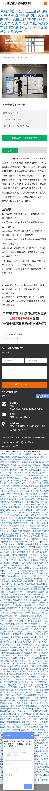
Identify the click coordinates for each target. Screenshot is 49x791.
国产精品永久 (21, 610)
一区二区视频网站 (34, 716)
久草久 (33, 499)
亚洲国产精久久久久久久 (33, 621)
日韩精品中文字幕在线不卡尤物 (20, 650)
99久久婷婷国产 (15, 621)
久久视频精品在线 (12, 674)
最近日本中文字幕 (28, 526)
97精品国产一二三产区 (28, 629)
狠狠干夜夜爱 (26, 708)
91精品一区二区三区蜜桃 (17, 685)
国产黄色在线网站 (18, 677)
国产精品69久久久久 (19, 587)
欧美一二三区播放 (14, 489)
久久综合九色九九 (8, 547)
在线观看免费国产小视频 (21, 634)
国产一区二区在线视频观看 (34, 473)
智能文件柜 (28, 57)
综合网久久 (33, 610)
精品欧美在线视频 (36, 587)
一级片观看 (13, 629)
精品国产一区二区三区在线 (16, 700)
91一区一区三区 (10, 571)
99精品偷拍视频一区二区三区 (34, 605)
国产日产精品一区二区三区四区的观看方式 (22, 465)
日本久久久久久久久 (30, 703)
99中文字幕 (32, 722)
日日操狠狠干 (36, 478)
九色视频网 (12, 504)
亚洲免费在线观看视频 (9, 536)
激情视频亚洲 (32, 626)
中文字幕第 (5, 512)
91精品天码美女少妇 (32, 515)
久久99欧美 (12, 499)
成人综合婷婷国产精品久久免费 (35, 640)
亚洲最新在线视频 (18, 475)
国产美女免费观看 (32, 613)
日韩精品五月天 (26, 462)
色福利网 (20, 682)
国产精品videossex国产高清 (22, 467)
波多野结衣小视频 (24, 581)
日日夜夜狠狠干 (37, 616)
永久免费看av (23, 499)
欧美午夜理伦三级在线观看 (20, 518)
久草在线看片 (27, 653)
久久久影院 (43, 610)
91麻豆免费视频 (21, 555)
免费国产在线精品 (36, 700)
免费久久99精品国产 (30, 483)
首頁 (13, 57)
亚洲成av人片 (14, 708)
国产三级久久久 (29, 647)
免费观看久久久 (27, 573)
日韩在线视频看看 (36, 549)
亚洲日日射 (41, 637)
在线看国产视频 (27, 597)
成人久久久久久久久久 (40, 753)
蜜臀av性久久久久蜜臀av (13, 632)
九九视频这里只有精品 (12, 534)
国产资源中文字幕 (18, 661)
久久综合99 (15, 563)
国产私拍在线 (41, 510)
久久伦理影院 (29, 534)
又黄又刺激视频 (37, 571)
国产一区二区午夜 (29, 719)
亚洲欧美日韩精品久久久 (39, 523)
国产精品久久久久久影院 (24, 666)
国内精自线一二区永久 (9, 690)
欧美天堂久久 (38, 775)
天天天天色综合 (22, 478)
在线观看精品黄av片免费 (10, 608)
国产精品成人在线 (35, 618)
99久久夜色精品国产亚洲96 (12, 470)
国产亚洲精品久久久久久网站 (23, 481)
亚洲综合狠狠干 (35, 624)
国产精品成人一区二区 (38, 600)
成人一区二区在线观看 (14, 579)
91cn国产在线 (22, 600)
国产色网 (41, 730)
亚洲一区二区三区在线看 (31, 669)
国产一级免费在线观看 (40, 491)
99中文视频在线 (31, 727)
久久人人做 (25, 491)
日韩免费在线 (20, 663)
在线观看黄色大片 (27, 690)
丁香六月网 (17, 473)
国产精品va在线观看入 (9, 462)
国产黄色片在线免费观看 (33, 512)
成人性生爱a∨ (40, 674)
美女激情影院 (29, 552)
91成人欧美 (44, 544)
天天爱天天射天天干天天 (10, 714)
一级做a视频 (32, 663)
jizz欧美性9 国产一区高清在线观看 (33, 687)
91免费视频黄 (16, 552)
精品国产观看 (23, 560)
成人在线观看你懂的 (8, 698)
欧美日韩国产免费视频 (20, 706)
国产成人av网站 (13, 719)
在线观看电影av (31, 470)
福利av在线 (19, 565)
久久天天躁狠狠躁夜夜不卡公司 (18, 502)
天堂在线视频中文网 (35, 475)
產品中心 (20, 57)
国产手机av (13, 520)
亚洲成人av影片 (17, 655)
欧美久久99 (13, 544)
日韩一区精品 (9, 610)
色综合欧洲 (31, 602)
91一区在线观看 (39, 634)
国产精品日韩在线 (29, 608)
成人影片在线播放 (39, 507)
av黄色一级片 (16, 512)
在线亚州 (34, 496)
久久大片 (29, 632)
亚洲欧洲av (30, 682)
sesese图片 (16, 645)
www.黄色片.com (28, 637)
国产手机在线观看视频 (10, 597)
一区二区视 (35, 761)
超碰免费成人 (24, 616)
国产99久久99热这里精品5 (32, 563)
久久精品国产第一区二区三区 (34, 714)
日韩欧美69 (15, 584)
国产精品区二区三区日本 (35, 777)
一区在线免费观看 (16, 528)
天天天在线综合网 (34, 661)
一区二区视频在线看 (20, 589)
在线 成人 (9, 666)
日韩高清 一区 (13, 693)
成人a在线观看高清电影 (33, 658)
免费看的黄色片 (19, 539)
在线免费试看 (20, 602)
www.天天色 (15, 730)
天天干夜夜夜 (43, 467)
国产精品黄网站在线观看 (34, 592)
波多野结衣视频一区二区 (11, 647)
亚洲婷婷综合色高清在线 (30, 536)
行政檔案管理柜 (15, 334)
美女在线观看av (21, 624)
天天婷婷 (44, 759)
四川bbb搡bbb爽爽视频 (29, 544)
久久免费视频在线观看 (10, 526)
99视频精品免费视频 (39, 711)
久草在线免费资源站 (27, 671)
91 (36, 467)
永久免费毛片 (23, 571)
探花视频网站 (12, 687)
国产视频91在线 (15, 658)
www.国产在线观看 (33, 679)
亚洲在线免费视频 (39, 740)
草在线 (19, 605)
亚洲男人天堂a (40, 695)
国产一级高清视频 (20, 549)
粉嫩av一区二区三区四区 (29, 541)
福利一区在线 (12, 671)
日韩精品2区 (36, 735)
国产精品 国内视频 (30, 494)
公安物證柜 (13, 338)
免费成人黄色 (20, 716)
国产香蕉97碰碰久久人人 (39, 594)
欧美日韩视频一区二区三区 (20, 507)
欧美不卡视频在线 (10, 541)
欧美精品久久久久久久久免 (12, 592)
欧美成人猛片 (18, 727)
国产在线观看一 (11, 557)
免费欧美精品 (20, 722)
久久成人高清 (15, 483)
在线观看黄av (39, 764)
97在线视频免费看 (23, 642)
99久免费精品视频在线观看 (22, 695)
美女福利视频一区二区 (39, 589)
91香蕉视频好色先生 (25, 547)
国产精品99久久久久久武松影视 (22, 724)
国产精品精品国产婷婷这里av (15, 576)
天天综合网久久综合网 (9, 510)
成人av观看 (22, 618)
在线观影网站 (42, 732)
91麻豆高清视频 (35, 685)
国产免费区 (40, 557)
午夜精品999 (34, 555)
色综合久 (39, 584)
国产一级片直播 (17, 679)
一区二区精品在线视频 (27, 504)
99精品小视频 (9, 605)
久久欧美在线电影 (32, 528)
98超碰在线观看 (42, 666)
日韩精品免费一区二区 (32, 489)
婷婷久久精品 (39, 653)
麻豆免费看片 (43, 780)
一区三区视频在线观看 (10, 669)
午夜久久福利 (22, 523)
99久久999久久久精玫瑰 (11, 494)
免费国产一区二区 (32, 655)
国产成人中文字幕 (41, 772)
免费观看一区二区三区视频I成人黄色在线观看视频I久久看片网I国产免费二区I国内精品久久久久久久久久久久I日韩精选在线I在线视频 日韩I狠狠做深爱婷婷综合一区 (24, 21)
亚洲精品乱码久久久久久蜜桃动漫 (25, 486)
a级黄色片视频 (11, 616)
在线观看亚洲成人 (20, 594)
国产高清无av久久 (7, 642)
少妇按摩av (15, 637)
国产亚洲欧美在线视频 (36, 677)
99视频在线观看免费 (11, 653)
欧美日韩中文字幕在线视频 (12, 613)
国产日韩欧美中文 (27, 510)
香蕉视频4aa (40, 597)
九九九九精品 (27, 674)
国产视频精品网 (6, 602)
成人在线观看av (27, 584)
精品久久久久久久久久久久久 (17, 711)
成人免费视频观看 (26, 520)
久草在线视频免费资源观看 (18, 496)
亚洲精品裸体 (27, 645)
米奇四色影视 (41, 534)
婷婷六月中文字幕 (29, 730)
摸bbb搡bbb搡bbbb (26, 698)
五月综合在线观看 (41, 645)
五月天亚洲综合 (13, 531)
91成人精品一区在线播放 (35, 565)
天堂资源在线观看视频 (34, 579)
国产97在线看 (13, 573)
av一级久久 (34, 759)
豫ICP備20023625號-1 (11, 442)
